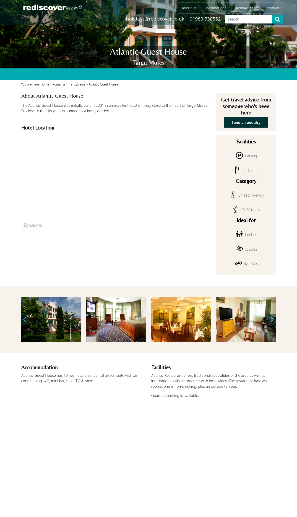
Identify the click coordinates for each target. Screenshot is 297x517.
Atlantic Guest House (103, 84)
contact (273, 7)
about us (189, 7)
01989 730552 (205, 19)
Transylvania (76, 84)
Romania (58, 84)
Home (45, 84)
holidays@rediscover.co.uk (155, 19)
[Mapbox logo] (33, 225)
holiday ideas (246, 7)
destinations (216, 7)
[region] (116, 181)
